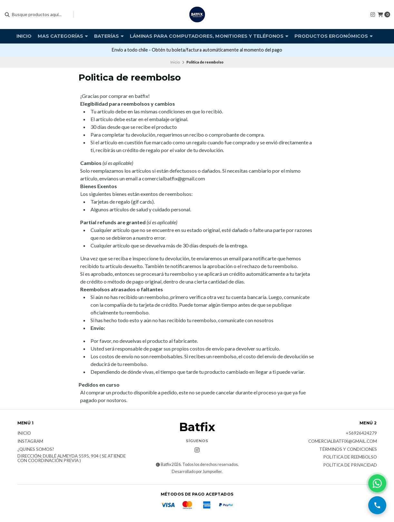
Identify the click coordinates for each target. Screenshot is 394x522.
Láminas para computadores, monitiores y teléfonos (209, 36)
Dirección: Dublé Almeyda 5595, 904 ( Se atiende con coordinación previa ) (71, 458)
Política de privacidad (350, 465)
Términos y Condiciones (348, 449)
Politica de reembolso (350, 457)
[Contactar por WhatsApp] (377, 483)
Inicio (24, 36)
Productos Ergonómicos (333, 36)
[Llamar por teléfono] (377, 505)
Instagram (30, 441)
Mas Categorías (63, 36)
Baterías (109, 36)
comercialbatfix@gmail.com (342, 441)
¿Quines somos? (35, 449)
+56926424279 (361, 433)
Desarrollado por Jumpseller (197, 471)
